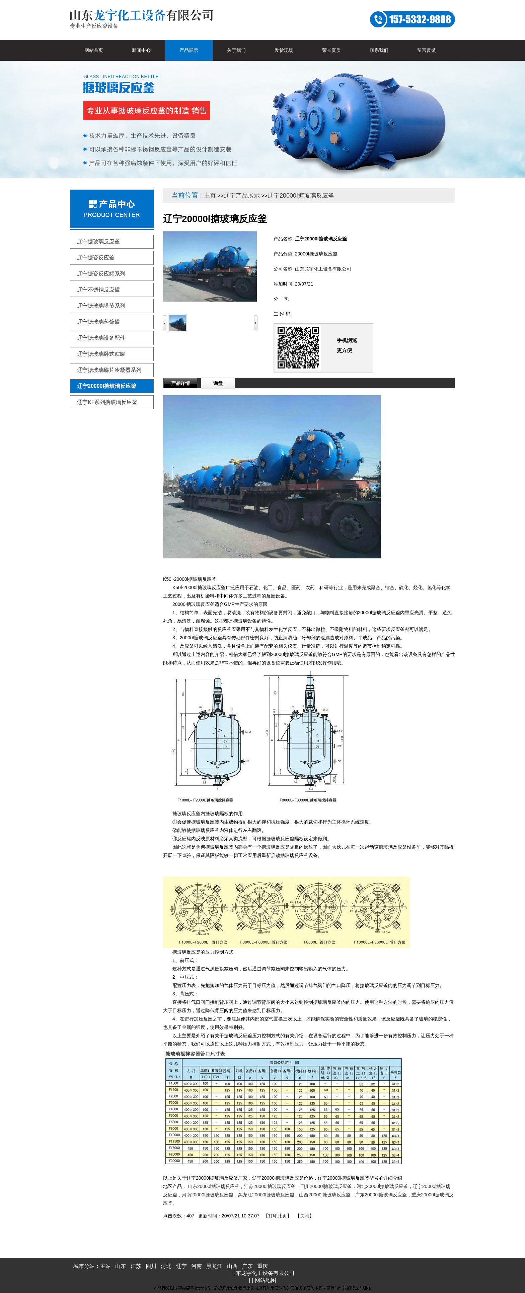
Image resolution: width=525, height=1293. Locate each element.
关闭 (304, 1215)
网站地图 (265, 1280)
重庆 (262, 1266)
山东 (120, 1266)
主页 (210, 195)
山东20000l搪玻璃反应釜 (213, 1186)
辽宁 (181, 1266)
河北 (166, 1266)
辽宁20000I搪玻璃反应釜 (301, 195)
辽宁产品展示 (242, 195)
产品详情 (180, 383)
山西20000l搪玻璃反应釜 (325, 1194)
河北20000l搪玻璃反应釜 (382, 1186)
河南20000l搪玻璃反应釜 (207, 1194)
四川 (151, 1266)
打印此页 (277, 1215)
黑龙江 (214, 1266)
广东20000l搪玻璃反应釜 (381, 1194)
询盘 (218, 383)
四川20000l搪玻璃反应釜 (326, 1186)
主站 (105, 1266)
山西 (232, 1266)
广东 (247, 1266)
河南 (196, 1266)
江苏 (136, 1266)
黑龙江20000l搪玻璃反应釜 (266, 1194)
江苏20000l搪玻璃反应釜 (270, 1186)
